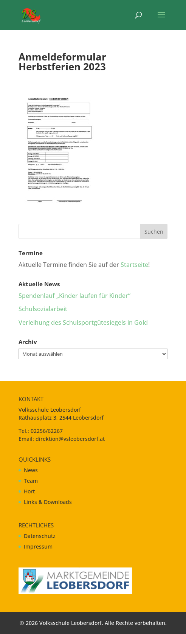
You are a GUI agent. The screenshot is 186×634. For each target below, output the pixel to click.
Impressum (38, 546)
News (31, 470)
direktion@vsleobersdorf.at (70, 438)
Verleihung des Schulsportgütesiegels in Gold (83, 322)
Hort (29, 491)
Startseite (134, 264)
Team (31, 480)
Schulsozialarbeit (43, 309)
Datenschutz (40, 535)
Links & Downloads (48, 501)
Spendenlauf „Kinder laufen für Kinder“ (74, 295)
